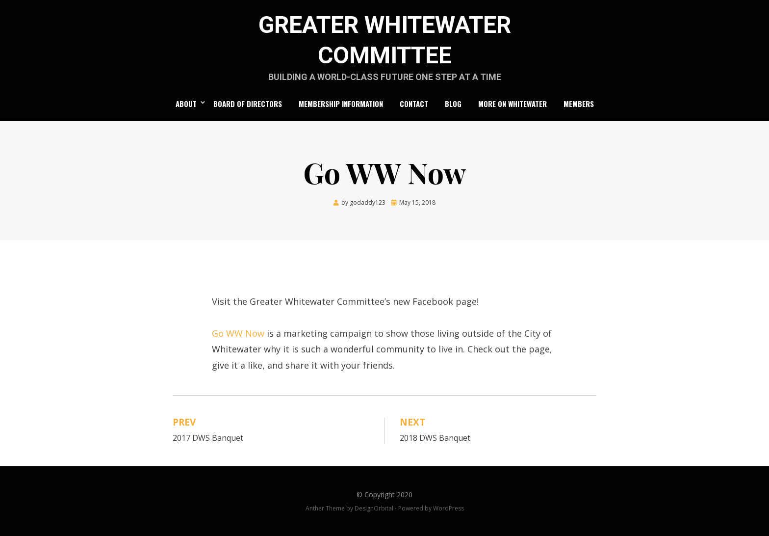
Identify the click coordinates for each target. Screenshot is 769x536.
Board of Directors (247, 103)
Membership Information (341, 103)
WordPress (448, 508)
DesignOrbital (374, 508)
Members (579, 103)
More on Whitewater (512, 103)
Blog (453, 103)
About (186, 103)
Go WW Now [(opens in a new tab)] (238, 333)
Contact (414, 103)
